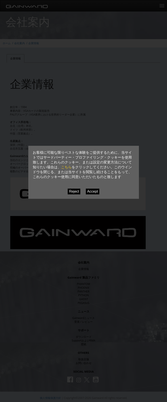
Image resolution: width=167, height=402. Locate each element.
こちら (66, 167)
